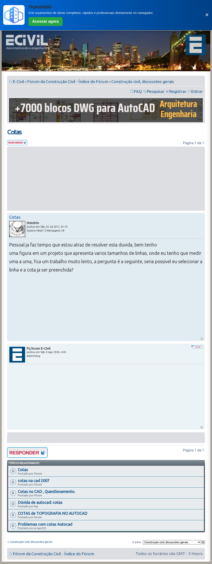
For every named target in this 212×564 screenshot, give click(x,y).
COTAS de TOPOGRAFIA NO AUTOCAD (52, 513)
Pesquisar (156, 91)
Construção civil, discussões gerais (142, 81)
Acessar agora (45, 21)
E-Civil (18, 81)
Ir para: (136, 541)
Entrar (197, 91)
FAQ (138, 91)
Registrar (177, 91)
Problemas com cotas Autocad (45, 524)
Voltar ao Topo (201, 339)
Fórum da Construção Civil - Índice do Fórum (67, 81)
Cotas (14, 132)
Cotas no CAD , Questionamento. (46, 491)
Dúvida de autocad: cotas (40, 502)
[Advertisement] (106, 178)
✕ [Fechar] (207, 15)
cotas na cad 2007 (33, 480)
